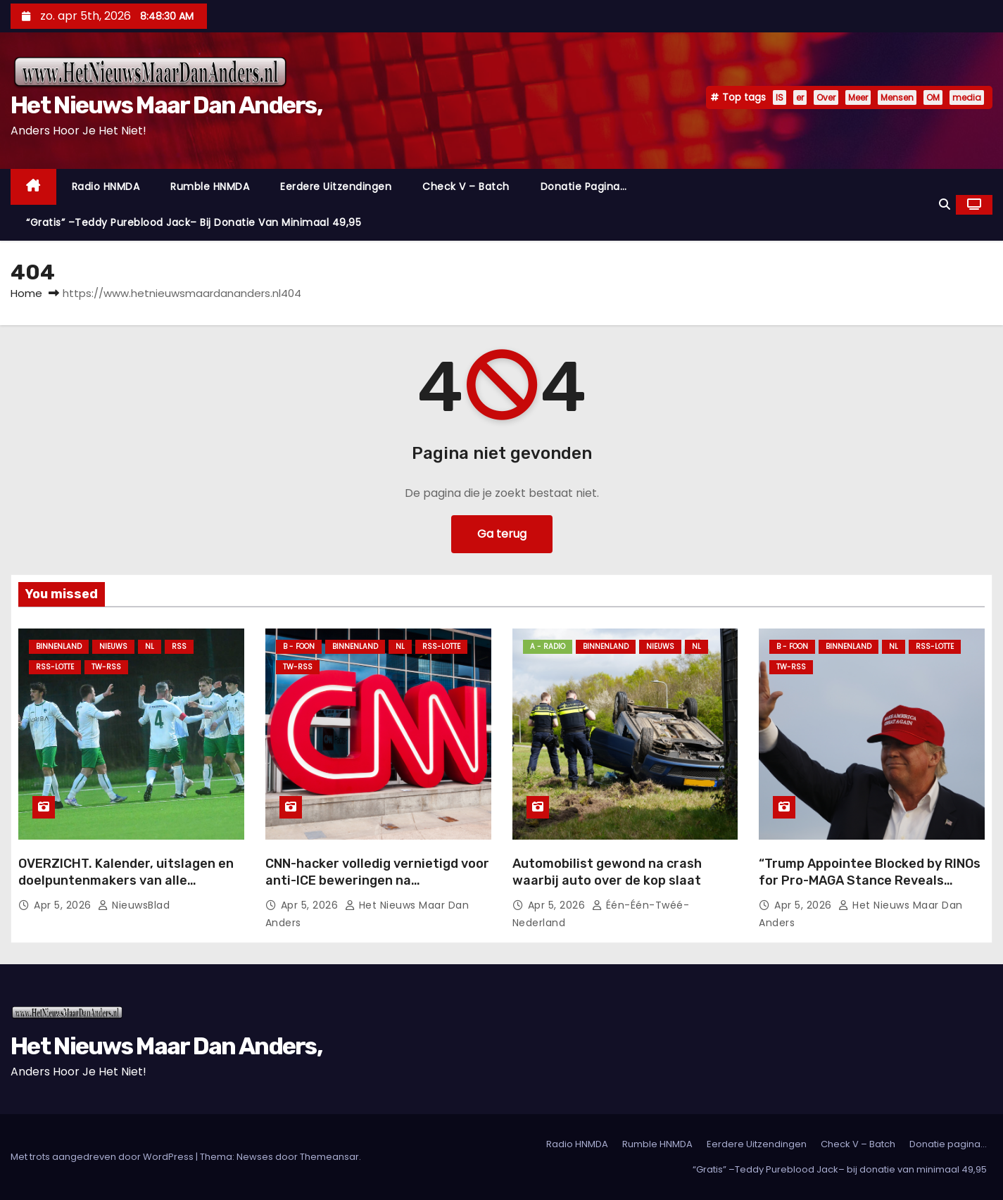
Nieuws (113, 646)
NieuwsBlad (134, 905)
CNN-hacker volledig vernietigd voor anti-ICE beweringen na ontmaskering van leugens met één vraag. (377, 889)
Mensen (897, 97)
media (966, 97)
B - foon (299, 646)
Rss (179, 646)
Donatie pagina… (584, 186)
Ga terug (501, 534)
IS (779, 97)
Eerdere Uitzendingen (335, 186)
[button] (944, 204)
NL (149, 646)
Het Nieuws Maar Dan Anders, (166, 105)
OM (933, 97)
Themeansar (329, 1156)
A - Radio (547, 646)
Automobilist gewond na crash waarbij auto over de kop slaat (607, 872)
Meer (858, 97)
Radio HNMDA (106, 186)
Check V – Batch (466, 186)
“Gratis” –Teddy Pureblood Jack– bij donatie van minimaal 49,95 (193, 222)
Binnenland (59, 646)
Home (26, 293)
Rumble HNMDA (209, 186)
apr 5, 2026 (64, 905)
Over (825, 97)
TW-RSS (106, 667)
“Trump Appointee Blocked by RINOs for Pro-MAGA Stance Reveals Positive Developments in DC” (869, 880)
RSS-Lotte (55, 667)
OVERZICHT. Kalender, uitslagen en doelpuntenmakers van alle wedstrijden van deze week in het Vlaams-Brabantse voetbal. (126, 889)
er (800, 97)
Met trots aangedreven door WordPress (103, 1156)
